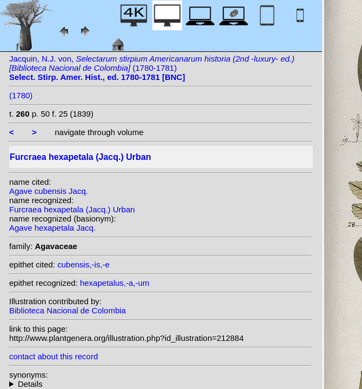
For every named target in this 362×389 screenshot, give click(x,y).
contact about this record (53, 356)
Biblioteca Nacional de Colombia (67, 310)
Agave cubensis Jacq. (48, 191)
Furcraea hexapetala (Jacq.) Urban (72, 209)
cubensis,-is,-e (83, 264)
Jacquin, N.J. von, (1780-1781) (151, 68)
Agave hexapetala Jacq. (52, 227)
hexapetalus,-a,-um (114, 282)
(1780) (20, 95)
